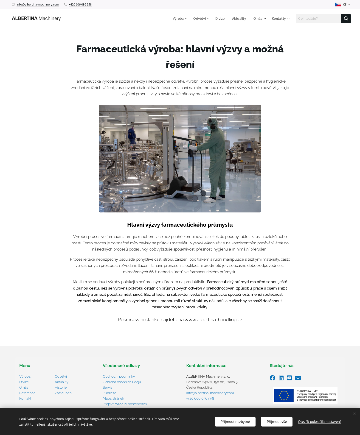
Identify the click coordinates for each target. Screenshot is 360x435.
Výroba (25, 376)
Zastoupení (63, 393)
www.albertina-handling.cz (213, 319)
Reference (27, 393)
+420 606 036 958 (80, 4)
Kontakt (25, 398)
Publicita (109, 393)
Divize (24, 382)
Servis (107, 387)
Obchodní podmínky (119, 376)
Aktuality (61, 382)
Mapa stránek (113, 398)
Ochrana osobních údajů (122, 382)
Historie (61, 387)
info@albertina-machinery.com (38, 4)
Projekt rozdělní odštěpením (125, 404)
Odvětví (61, 376)
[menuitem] (176, 18)
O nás (23, 387)
